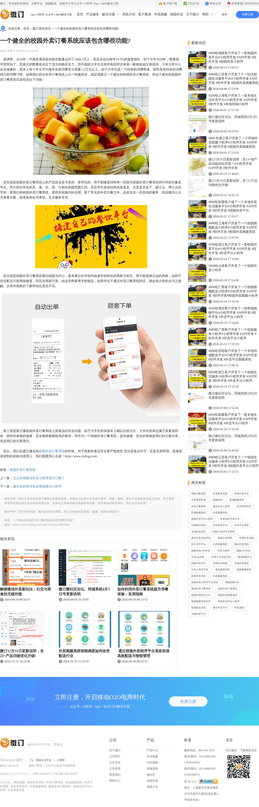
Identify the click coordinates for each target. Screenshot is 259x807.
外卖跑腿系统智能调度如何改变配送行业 (84, 653)
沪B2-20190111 (42, 773)
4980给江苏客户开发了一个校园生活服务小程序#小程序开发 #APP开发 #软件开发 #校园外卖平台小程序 (233, 461)
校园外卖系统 (225, 538)
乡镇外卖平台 (198, 613)
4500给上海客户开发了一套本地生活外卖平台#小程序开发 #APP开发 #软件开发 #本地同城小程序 (232, 100)
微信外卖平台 (220, 607)
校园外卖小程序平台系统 (204, 582)
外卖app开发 (197, 557)
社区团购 (152, 762)
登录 (224, 14)
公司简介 (115, 756)
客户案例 (144, 14)
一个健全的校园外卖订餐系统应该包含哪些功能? (86, 28)
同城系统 (152, 768)
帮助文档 (215, 3)
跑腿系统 (218, 499)
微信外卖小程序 (221, 506)
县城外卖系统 (198, 531)
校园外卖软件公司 (201, 595)
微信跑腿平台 (245, 557)
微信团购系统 (222, 569)
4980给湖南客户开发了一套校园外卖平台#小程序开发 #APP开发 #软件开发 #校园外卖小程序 (232, 57)
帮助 (205, 14)
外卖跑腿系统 (220, 512)
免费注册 (247, 14)
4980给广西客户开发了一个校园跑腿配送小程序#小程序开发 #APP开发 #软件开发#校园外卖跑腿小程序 (233, 291)
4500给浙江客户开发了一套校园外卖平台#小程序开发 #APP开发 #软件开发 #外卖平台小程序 (232, 249)
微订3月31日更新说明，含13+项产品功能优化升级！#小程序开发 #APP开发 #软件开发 (232, 164)
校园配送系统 (198, 607)
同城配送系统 (198, 525)
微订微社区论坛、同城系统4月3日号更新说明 (84, 591)
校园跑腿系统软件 (201, 601)
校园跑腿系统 (244, 569)
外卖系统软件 (244, 506)
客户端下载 (170, 3)
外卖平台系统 (241, 525)
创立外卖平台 (198, 544)
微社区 (151, 774)
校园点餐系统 (198, 493)
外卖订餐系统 (198, 506)
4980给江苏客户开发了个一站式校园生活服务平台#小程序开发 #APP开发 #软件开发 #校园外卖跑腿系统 (233, 78)
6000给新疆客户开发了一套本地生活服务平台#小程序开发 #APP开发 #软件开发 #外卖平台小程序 (232, 419)
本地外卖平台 (241, 493)
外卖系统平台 (220, 525)
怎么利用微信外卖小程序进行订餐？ (39, 478)
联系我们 (115, 774)
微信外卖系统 (241, 544)
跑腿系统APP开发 (200, 550)
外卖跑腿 (160, 14)
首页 (80, 14)
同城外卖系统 (246, 538)
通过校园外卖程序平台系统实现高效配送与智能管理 (143, 653)
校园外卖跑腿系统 (227, 595)
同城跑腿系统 (198, 512)
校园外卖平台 (198, 563)
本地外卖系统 (241, 563)
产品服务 (92, 14)
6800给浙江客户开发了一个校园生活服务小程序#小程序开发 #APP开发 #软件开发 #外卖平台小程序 (232, 376)
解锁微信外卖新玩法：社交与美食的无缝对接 (25, 591)
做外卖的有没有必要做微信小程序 (37, 486)
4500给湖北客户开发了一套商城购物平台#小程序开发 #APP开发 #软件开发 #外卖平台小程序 (232, 313)
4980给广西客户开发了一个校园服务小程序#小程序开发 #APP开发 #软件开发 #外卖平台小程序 (232, 334)
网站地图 (19, 782)
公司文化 (115, 762)
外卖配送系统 (220, 493)
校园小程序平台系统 (224, 531)
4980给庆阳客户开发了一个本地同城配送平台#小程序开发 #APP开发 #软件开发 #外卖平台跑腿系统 (232, 355)
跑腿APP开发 (243, 550)
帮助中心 (115, 780)
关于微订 (192, 14)
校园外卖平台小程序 (202, 518)
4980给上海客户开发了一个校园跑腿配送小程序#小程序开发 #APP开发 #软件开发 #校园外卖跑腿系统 (232, 227)
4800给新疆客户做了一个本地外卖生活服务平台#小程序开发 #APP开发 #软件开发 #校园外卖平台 (232, 206)
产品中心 (152, 750)
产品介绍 (193, 3)
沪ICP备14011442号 (65, 773)
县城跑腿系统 (236, 499)
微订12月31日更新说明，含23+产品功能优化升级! (22, 653)
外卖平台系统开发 (221, 557)
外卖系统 (239, 607)
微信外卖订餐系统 (201, 588)
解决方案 (108, 14)
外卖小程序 (223, 550)
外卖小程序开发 (199, 569)
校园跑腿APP (232, 582)
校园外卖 (176, 14)
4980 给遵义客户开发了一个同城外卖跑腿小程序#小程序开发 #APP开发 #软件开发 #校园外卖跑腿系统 (233, 142)
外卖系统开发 (198, 499)
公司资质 (115, 768)
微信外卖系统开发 (201, 538)
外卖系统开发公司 (230, 518)
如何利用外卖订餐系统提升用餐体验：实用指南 (142, 591)
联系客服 (245, 3)
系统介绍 (128, 14)
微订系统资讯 (42, 28)
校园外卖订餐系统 (52, 451)
